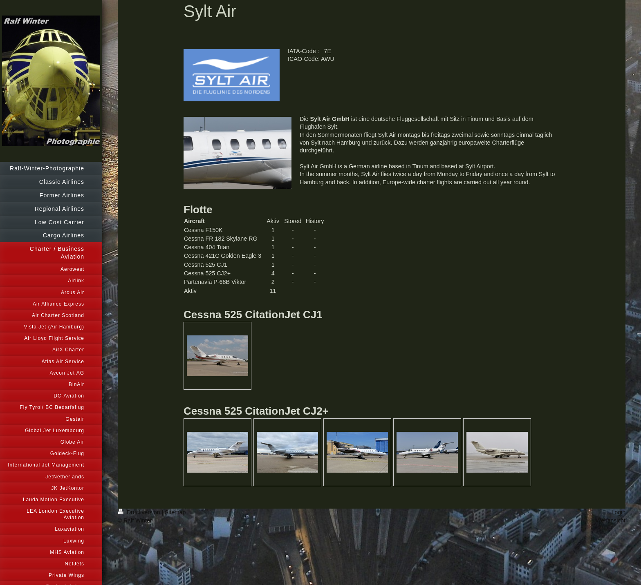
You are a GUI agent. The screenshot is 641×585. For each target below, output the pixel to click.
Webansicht (610, 520)
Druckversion (139, 512)
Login (618, 512)
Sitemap (175, 512)
